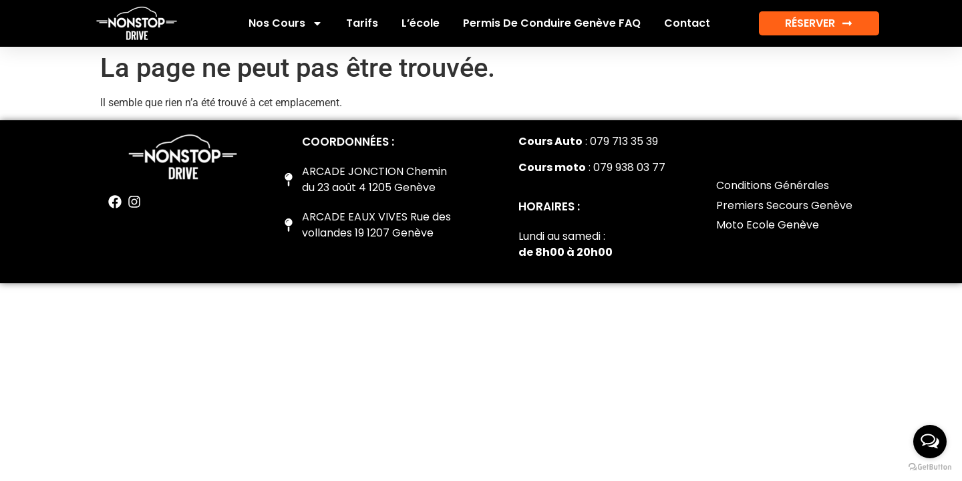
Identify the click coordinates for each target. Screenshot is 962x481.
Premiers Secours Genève (784, 205)
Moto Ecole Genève (767, 224)
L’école (421, 23)
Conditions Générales (772, 185)
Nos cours (286, 23)
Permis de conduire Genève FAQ (552, 23)
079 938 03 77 (629, 167)
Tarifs (362, 23)
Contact (687, 23)
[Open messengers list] (930, 441)
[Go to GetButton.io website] (930, 467)
